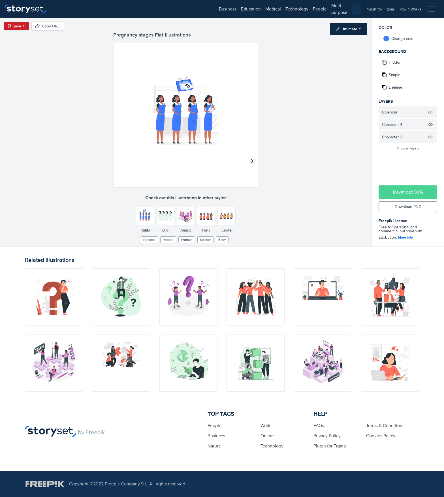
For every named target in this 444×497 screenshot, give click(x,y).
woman (187, 239)
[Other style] (145, 216)
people (156, 9)
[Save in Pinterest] (16, 26)
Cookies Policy (380, 435)
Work (265, 425)
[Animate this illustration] (348, 29)
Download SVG (408, 192)
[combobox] (280, 9)
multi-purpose (181, 9)
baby (222, 239)
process (149, 239)
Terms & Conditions (385, 425)
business (64, 9)
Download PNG (408, 206)
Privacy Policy (327, 435)
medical (109, 9)
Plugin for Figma (329, 446)
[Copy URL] (47, 26)
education (87, 9)
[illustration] (54, 296)
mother (205, 239)
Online (267, 435)
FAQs (318, 425)
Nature (214, 446)
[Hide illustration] (430, 112)
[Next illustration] (252, 161)
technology (133, 9)
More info (405, 237)
